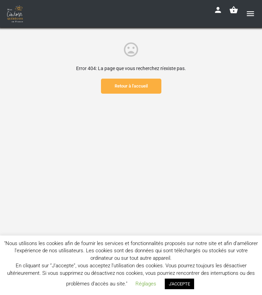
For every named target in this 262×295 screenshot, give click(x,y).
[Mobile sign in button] (218, 9)
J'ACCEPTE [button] (179, 283)
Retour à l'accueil (131, 86)
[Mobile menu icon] (250, 13)
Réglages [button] (145, 284)
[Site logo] (16, 13)
